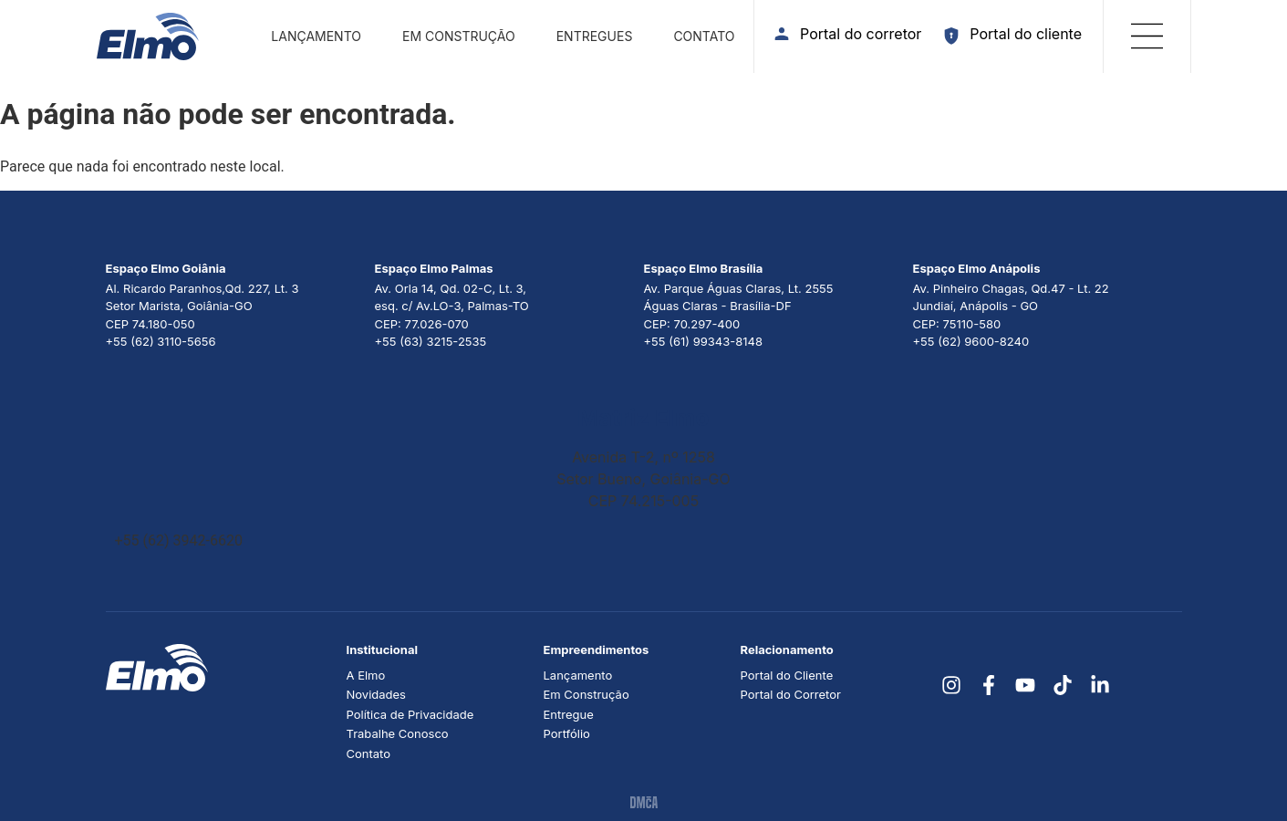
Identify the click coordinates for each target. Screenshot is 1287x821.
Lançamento (316, 36)
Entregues (594, 36)
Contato (703, 36)
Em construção (458, 36)
